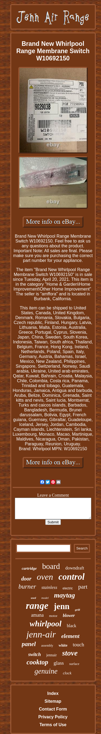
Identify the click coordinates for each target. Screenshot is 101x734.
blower (69, 615)
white (63, 645)
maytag (64, 595)
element (70, 636)
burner (27, 586)
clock (67, 673)
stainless (49, 587)
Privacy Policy (53, 717)
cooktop (37, 662)
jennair (51, 655)
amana (37, 615)
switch (34, 654)
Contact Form (53, 709)
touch (78, 644)
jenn (62, 606)
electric (67, 588)
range (37, 605)
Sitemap (52, 701)
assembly (47, 645)
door (26, 579)
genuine (45, 671)
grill (77, 609)
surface (74, 664)
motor (53, 616)
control (71, 577)
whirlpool (45, 623)
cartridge (29, 568)
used (33, 597)
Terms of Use (52, 724)
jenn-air (41, 634)
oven (45, 577)
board (51, 566)
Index (53, 693)
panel (29, 644)
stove (70, 653)
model (45, 597)
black (71, 625)
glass (59, 663)
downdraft (74, 568)
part (82, 586)
